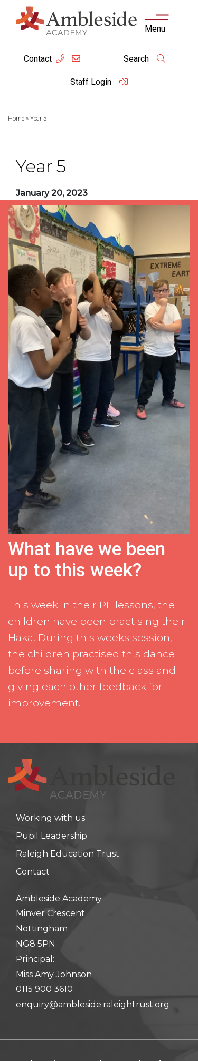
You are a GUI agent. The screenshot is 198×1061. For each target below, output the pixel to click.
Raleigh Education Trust (67, 854)
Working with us (50, 818)
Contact (38, 59)
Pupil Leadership (51, 836)
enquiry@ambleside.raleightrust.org (92, 1004)
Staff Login (99, 82)
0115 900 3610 (44, 989)
